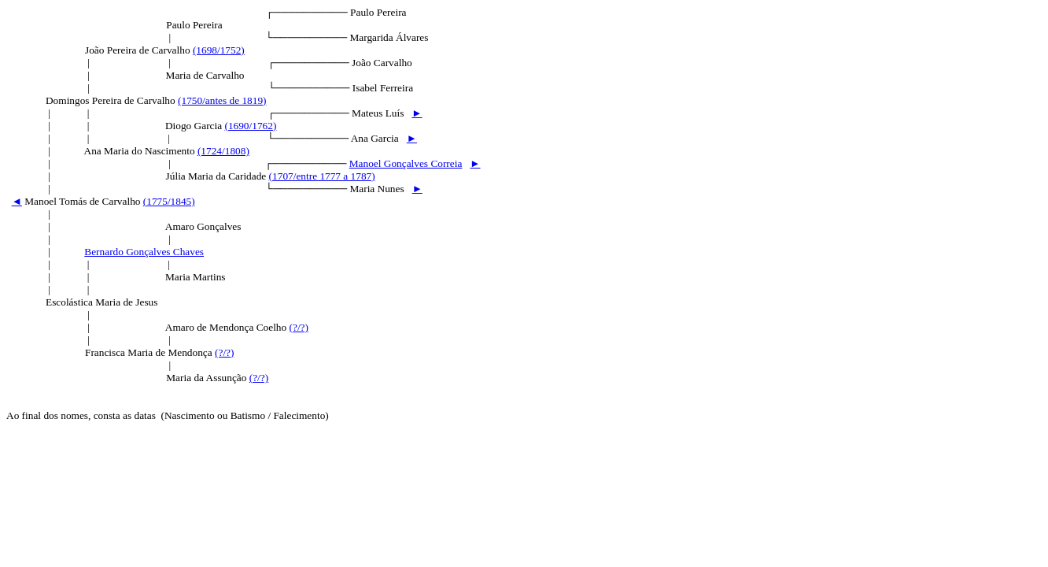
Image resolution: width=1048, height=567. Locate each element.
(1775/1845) (169, 201)
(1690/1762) (250, 126)
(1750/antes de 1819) (222, 100)
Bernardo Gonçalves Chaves (144, 252)
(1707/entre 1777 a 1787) (322, 176)
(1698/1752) (219, 50)
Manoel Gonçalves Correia (406, 163)
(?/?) (299, 327)
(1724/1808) (223, 151)
